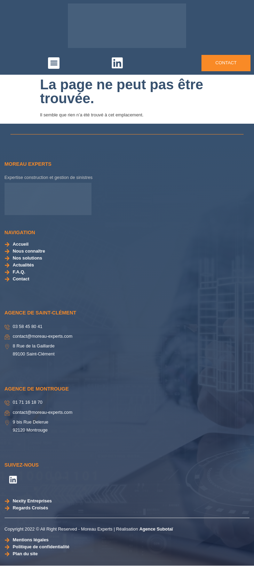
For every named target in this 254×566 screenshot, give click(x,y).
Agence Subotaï (156, 529)
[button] (53, 63)
